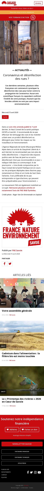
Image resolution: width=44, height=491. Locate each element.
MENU (38, 3)
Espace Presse (22, 463)
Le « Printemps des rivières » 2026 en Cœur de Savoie (21, 400)
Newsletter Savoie (22, 444)
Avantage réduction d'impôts (22, 435)
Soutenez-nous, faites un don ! (22, 8)
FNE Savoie (17, 250)
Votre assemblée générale (17, 310)
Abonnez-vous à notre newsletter (22, 12)
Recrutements (6, 472)
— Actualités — (22, 70)
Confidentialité (24, 487)
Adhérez (12, 429)
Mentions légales (15, 487)
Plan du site (5, 469)
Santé (5, 117)
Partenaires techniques (22, 457)
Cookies (31, 487)
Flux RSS (4, 477)
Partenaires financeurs (22, 451)
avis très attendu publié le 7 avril (23, 127)
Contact (4, 475)
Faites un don (29, 429)
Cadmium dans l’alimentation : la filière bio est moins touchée (21, 355)
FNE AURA (25, 485)
